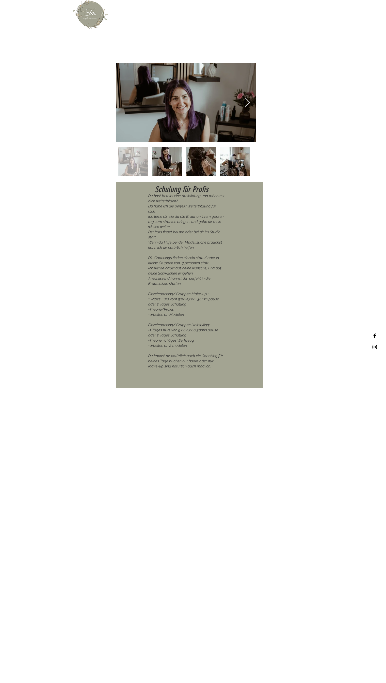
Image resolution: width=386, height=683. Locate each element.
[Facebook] (375, 336)
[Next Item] (247, 102)
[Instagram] (375, 347)
